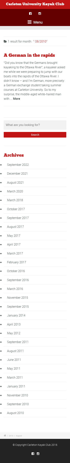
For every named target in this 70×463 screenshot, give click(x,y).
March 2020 (15, 191)
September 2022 (18, 165)
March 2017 (15, 253)
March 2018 (15, 200)
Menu (35, 22)
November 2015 (17, 298)
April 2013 (14, 324)
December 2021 (17, 173)
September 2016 (18, 280)
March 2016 (15, 289)
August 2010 (15, 413)
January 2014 (16, 315)
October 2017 (16, 209)
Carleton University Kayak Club (35, 4)
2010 (11, 435)
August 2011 (15, 351)
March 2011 (15, 377)
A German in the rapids (29, 55)
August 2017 (15, 227)
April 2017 (14, 244)
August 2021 (15, 182)
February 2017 (16, 262)
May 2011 (13, 368)
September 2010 (18, 404)
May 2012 (13, 333)
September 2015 (18, 306)
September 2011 (18, 342)
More (16, 99)
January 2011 (16, 386)
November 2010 (17, 395)
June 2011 (14, 360)
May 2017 (13, 236)
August (19, 435)
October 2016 (16, 271)
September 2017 (18, 218)
